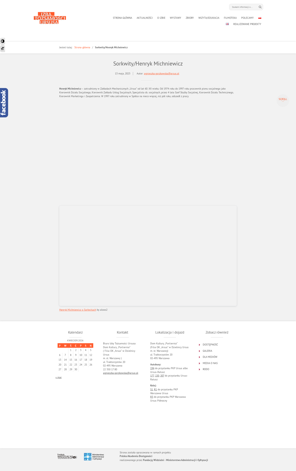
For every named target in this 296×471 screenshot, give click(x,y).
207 (162, 375)
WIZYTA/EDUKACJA (208, 17)
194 (152, 368)
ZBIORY (190, 17)
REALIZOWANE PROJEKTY (247, 24)
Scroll (283, 99)
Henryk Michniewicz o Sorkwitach (77, 309)
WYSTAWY (175, 17)
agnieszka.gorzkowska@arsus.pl (161, 73)
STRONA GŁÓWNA (122, 17)
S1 (151, 389)
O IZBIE (161, 17)
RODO (206, 369)
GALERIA (207, 350)
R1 (155, 389)
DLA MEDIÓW (210, 357)
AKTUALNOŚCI (145, 17)
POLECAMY (247, 17)
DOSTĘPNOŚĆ (210, 344)
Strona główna (82, 47)
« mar (58, 377)
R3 (151, 396)
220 (157, 375)
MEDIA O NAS (210, 363)
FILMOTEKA (230, 17)
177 (152, 375)
